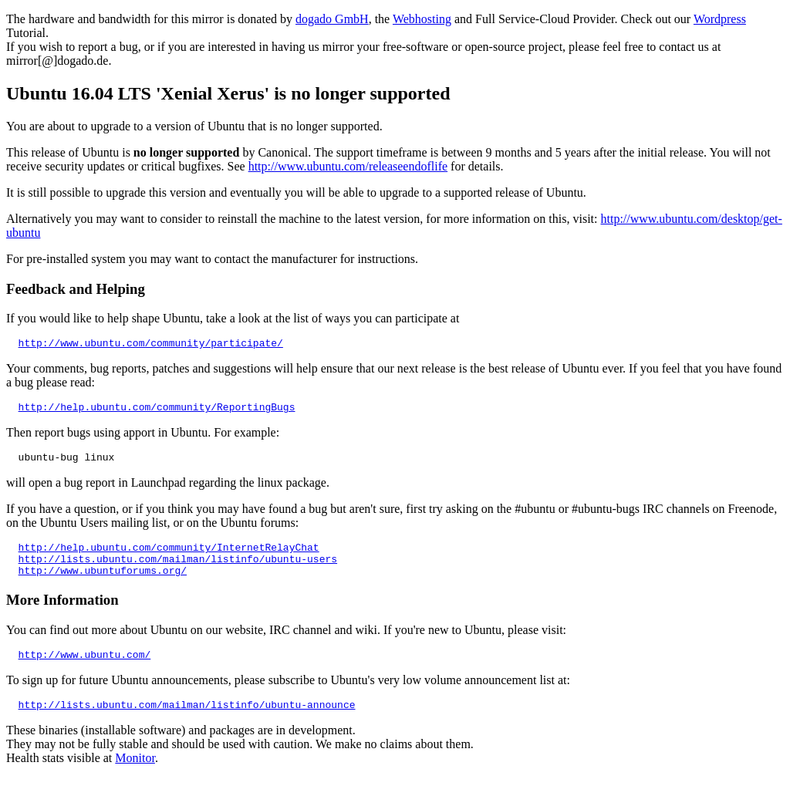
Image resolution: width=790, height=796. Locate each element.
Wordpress (720, 18)
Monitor (135, 776)
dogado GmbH (332, 18)
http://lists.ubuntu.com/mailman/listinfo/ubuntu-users (178, 570)
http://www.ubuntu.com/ (85, 670)
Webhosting (422, 18)
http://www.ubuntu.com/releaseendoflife (347, 166)
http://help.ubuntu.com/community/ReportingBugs (157, 411)
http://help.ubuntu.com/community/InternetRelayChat (169, 556)
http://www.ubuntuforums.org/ (103, 584)
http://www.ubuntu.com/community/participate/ (151, 345)
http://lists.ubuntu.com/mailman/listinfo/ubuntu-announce (187, 723)
